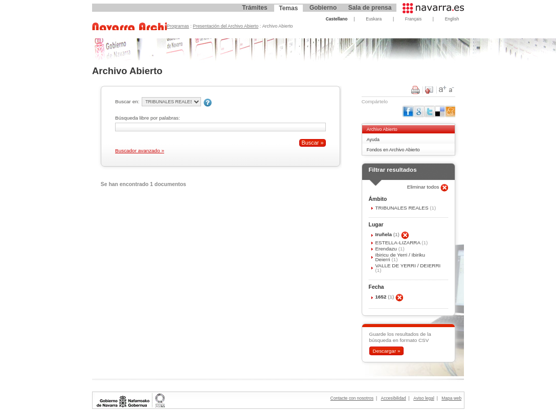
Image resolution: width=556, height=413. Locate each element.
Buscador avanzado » (139, 150)
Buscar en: (127, 101)
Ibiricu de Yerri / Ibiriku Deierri (400, 257)
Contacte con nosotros (351, 398)
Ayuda (373, 139)
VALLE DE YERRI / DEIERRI (407, 265)
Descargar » (386, 351)
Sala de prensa (370, 7)
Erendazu (386, 248)
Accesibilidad (393, 398)
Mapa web (451, 398)
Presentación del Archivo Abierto (225, 26)
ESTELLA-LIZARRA (398, 242)
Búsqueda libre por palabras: (147, 118)
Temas (288, 8)
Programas (178, 26)
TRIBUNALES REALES (402, 208)
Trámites (254, 7)
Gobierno (323, 7)
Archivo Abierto (382, 129)
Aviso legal (423, 398)
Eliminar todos (424, 187)
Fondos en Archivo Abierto (393, 149)
